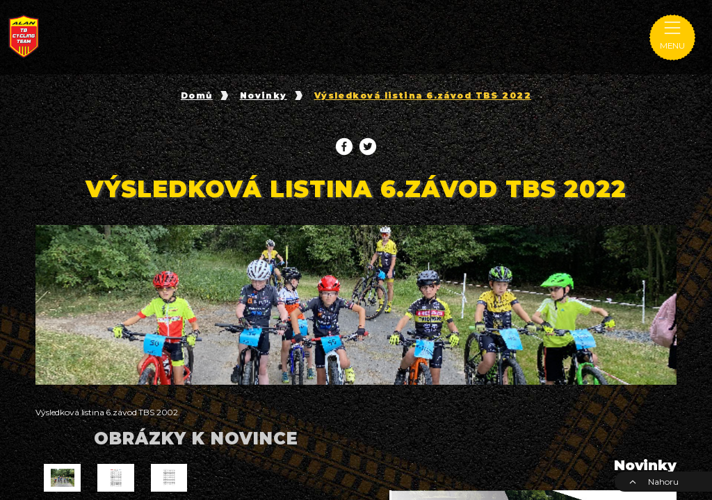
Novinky (263, 96)
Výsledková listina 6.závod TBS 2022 (422, 96)
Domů (197, 96)
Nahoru (654, 481)
